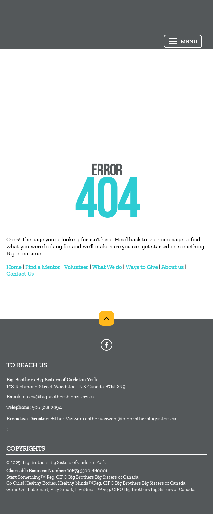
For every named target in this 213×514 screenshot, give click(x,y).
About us (172, 267)
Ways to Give (142, 267)
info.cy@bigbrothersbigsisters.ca (57, 396)
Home (13, 267)
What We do (107, 267)
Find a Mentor (42, 267)
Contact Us (20, 273)
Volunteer (76, 267)
